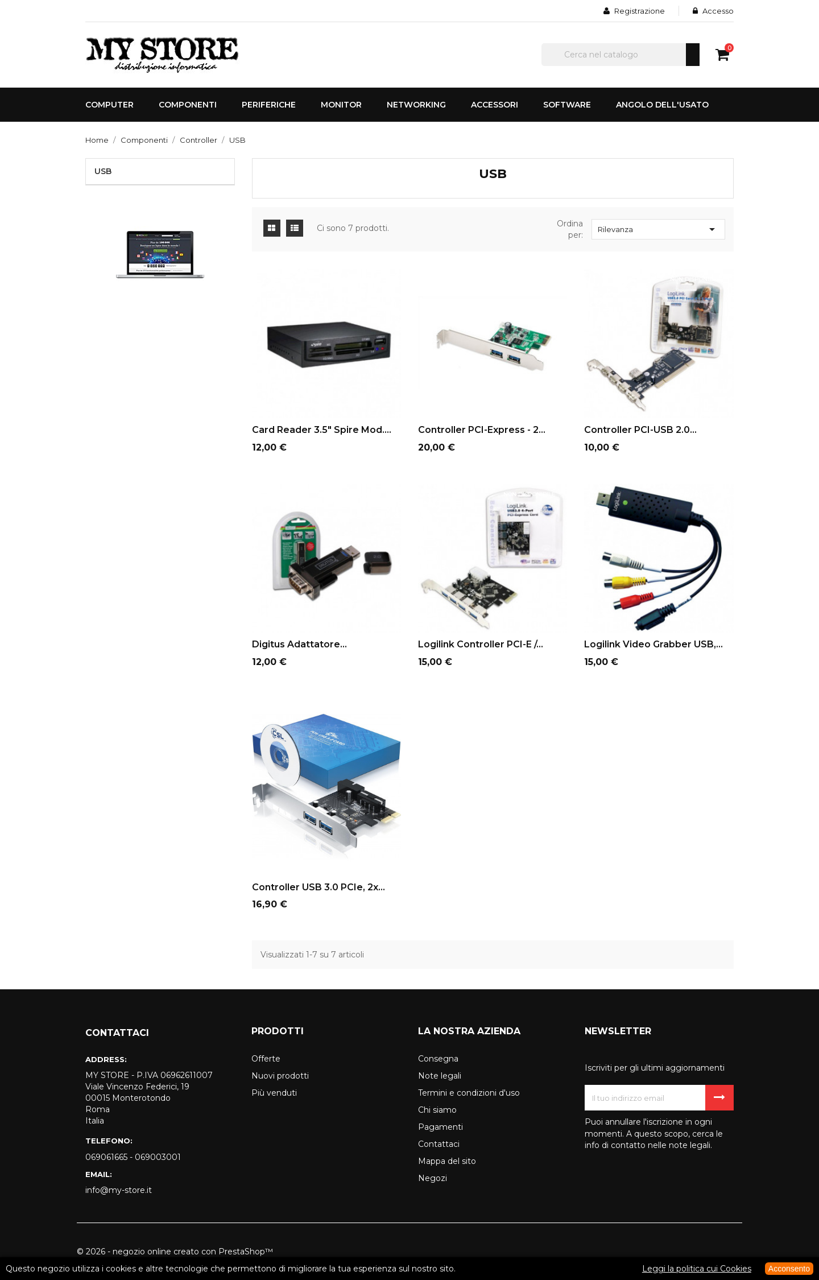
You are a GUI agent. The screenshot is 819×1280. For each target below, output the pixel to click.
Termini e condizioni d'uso (469, 1093)
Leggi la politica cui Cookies (696, 1269)
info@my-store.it (118, 1190)
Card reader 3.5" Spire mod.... (321, 429)
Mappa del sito (447, 1161)
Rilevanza (658, 229)
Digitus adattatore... (299, 644)
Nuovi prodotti (280, 1076)
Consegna (438, 1059)
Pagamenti (440, 1127)
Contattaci (439, 1144)
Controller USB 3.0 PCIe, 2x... (318, 887)
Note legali (439, 1076)
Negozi (432, 1178)
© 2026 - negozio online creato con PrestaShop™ (175, 1251)
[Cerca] (620, 54)
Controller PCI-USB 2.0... (640, 429)
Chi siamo (437, 1110)
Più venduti (274, 1093)
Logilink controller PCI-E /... (480, 644)
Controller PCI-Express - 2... (481, 429)
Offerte (265, 1059)
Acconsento (789, 1268)
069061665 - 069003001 (133, 1157)
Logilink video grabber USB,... (653, 644)
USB (102, 171)
